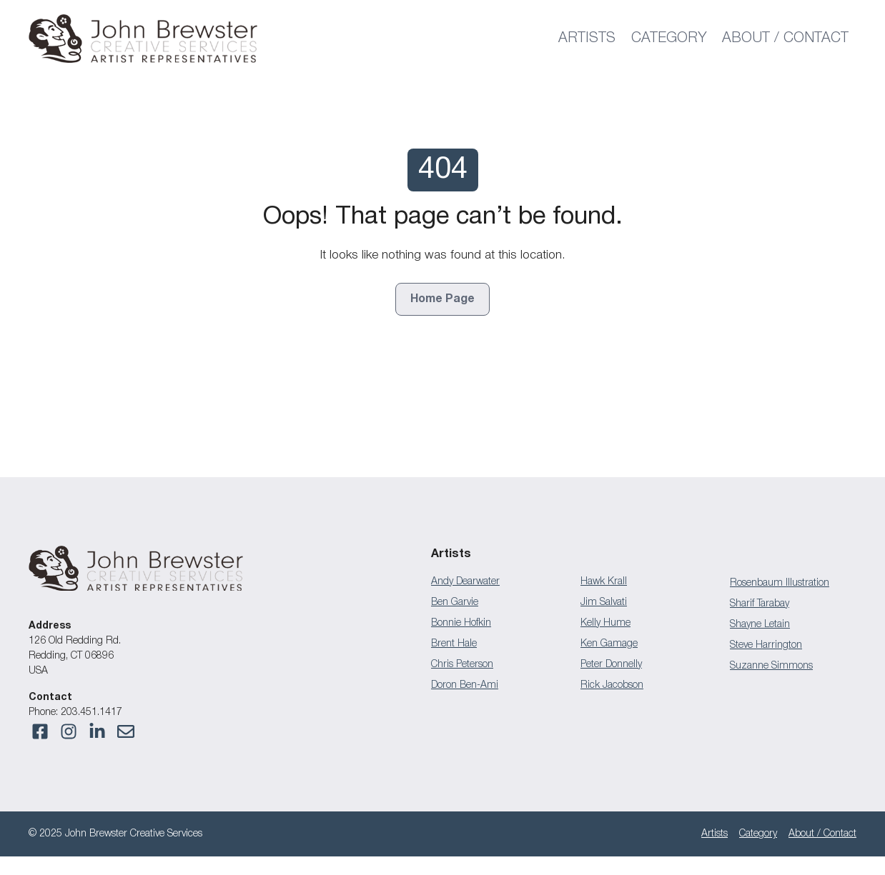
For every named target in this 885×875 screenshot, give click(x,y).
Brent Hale (454, 644)
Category (668, 38)
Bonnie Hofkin (461, 623)
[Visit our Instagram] (125, 731)
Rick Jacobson (611, 685)
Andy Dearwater (465, 581)
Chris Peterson (462, 664)
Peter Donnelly (611, 664)
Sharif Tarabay (759, 604)
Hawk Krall (603, 581)
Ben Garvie (454, 602)
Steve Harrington (766, 645)
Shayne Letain (760, 624)
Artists (586, 38)
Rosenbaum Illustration (779, 583)
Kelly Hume (605, 623)
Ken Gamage (609, 644)
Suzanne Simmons (771, 666)
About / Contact (785, 38)
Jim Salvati (603, 602)
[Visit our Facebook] (40, 731)
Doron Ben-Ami (464, 685)
